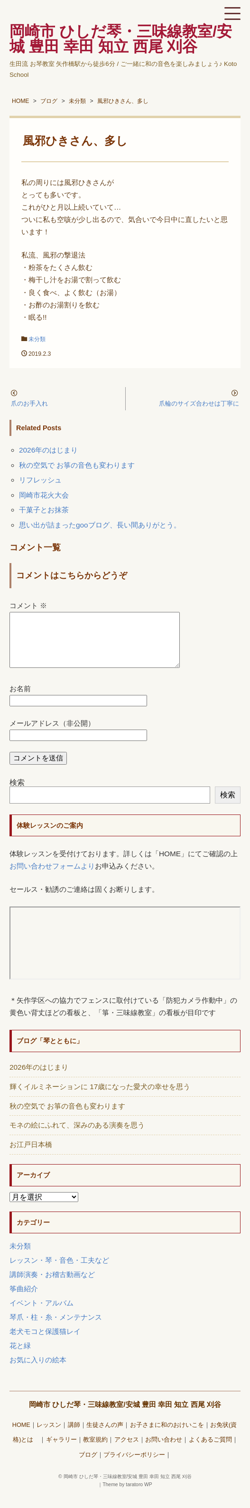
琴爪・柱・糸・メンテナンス (55, 1328)
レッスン (49, 1436)
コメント (28, 605)
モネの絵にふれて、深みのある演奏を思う (77, 1136)
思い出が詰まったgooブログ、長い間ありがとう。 (100, 525)
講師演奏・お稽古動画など (52, 1286)
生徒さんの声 (104, 1436)
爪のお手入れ (29, 403)
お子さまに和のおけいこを (167, 1436)
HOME (21, 1436)
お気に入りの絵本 (37, 1371)
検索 (17, 794)
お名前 (20, 700)
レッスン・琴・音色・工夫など (59, 1271)
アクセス (126, 1451)
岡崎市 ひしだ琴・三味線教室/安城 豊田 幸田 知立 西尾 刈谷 (125, 1416)
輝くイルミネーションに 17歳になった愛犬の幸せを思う (99, 1098)
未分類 (37, 339)
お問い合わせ (163, 1451)
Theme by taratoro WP (127, 1496)
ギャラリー (61, 1451)
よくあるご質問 (210, 1451)
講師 (74, 1436)
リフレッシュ (40, 480)
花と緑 (20, 1357)
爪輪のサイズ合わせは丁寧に (199, 403)
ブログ (88, 1466)
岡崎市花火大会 (44, 495)
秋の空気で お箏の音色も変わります (77, 465)
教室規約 (95, 1451)
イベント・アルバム (41, 1314)
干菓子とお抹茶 (44, 510)
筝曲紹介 (23, 1300)
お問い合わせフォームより (52, 877)
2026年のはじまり (48, 450)
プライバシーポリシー (134, 1466)
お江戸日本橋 (30, 1156)
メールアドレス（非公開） (52, 735)
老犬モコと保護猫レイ (45, 1343)
